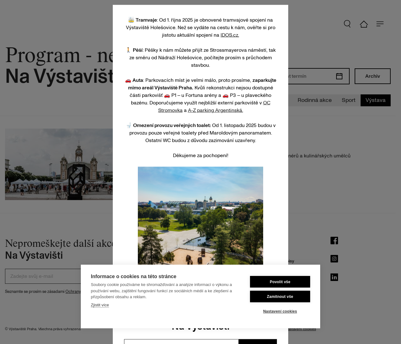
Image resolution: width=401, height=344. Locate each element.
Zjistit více (100, 305)
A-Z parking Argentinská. (215, 110)
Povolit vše (280, 282)
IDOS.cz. (230, 34)
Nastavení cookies (280, 311)
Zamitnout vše (280, 296)
